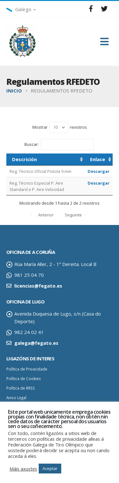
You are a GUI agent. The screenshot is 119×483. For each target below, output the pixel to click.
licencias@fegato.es (38, 285)
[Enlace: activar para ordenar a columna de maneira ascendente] (98, 159)
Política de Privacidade (26, 368)
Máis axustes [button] (23, 469)
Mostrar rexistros (59, 127)
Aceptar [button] (50, 468)
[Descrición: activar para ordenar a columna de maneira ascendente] (45, 159)
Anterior (46, 215)
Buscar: (59, 144)
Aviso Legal (16, 397)
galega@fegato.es (36, 343)
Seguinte (73, 215)
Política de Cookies (23, 378)
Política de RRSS (20, 388)
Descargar (98, 171)
